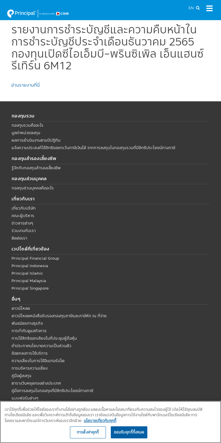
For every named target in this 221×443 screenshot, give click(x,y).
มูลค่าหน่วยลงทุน (26, 133)
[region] (110, 422)
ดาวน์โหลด (21, 308)
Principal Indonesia (30, 266)
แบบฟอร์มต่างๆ (25, 398)
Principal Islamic (27, 273)
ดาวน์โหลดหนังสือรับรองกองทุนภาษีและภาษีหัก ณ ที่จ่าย (59, 316)
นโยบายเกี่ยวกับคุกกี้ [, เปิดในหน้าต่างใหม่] (100, 420)
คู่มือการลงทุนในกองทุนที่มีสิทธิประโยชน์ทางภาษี (52, 390)
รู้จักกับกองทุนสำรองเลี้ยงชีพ (36, 168)
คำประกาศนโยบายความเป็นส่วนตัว (41, 346)
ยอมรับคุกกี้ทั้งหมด (129, 432)
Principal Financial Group (35, 258)
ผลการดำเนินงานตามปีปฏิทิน (36, 140)
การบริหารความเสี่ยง (29, 368)
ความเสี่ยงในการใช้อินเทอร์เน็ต (38, 361)
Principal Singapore (30, 288)
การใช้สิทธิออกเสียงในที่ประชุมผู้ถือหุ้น (44, 338)
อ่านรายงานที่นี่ (25, 85)
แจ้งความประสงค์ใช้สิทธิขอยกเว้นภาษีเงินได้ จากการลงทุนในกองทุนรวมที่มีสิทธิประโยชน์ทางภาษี (93, 148)
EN (191, 8)
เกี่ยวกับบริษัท (24, 208)
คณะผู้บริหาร (23, 215)
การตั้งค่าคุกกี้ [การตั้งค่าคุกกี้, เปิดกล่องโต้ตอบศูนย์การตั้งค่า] (88, 432)
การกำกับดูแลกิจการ (29, 331)
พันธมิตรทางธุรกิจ (27, 323)
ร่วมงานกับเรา (24, 230)
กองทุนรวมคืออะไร (27, 125)
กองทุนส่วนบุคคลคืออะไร (33, 188)
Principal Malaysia (29, 281)
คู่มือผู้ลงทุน (21, 376)
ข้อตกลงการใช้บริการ (30, 353)
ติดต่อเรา (19, 238)
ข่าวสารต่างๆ (22, 223)
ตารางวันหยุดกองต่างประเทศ (36, 383)
